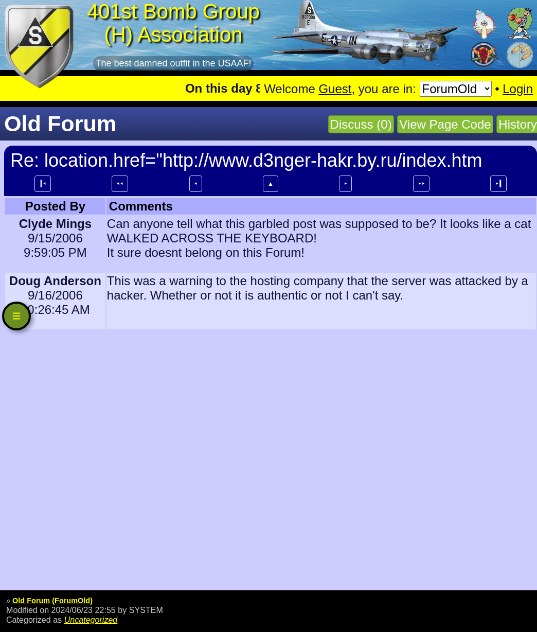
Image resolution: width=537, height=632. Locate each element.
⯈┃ (498, 183)
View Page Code (445, 124)
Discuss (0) (361, 124)
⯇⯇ (119, 183)
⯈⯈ (421, 183)
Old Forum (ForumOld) (52, 600)
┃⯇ (42, 183)
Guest (334, 89)
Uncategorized (91, 619)
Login (518, 89)
